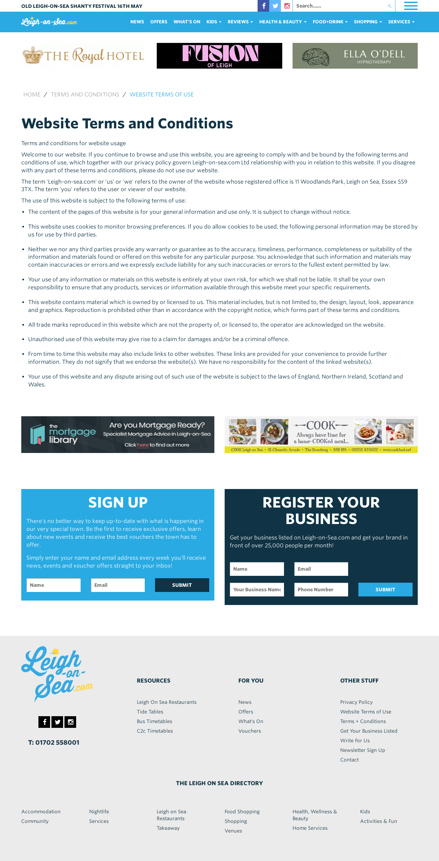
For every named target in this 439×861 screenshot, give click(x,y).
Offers (158, 21)
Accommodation (41, 811)
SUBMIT (182, 585)
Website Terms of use (162, 94)
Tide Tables (150, 711)
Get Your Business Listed (369, 731)
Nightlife (99, 811)
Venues (233, 831)
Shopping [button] (368, 21)
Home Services (310, 828)
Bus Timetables (154, 721)
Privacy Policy (356, 702)
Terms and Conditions (85, 94)
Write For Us (355, 740)
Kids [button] (214, 21)
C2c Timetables (155, 731)
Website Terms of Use (365, 711)
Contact (349, 760)
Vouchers (249, 731)
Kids (365, 811)
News (137, 21)
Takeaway (168, 828)
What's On (187, 21)
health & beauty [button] (283, 21)
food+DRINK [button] (330, 21)
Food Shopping (242, 811)
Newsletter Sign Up (362, 750)
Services (99, 821)
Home (31, 94)
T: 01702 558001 (53, 742)
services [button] (401, 21)
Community (35, 821)
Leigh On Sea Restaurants (167, 702)
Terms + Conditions (363, 721)
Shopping (236, 821)
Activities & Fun (378, 821)
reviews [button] (240, 21)
